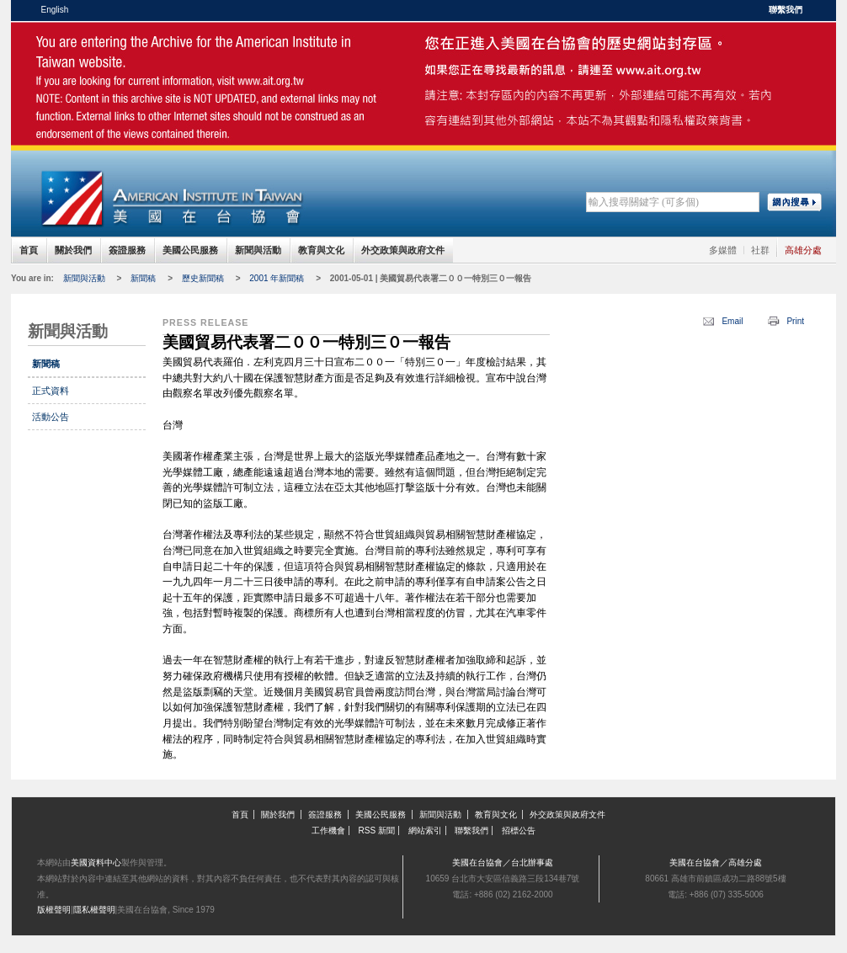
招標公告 (518, 830)
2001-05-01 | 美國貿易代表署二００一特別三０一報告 (431, 278)
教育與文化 (321, 250)
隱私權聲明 (94, 909)
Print (795, 321)
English (55, 9)
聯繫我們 (785, 9)
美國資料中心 (96, 862)
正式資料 (50, 391)
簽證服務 (127, 250)
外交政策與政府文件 (403, 250)
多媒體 (723, 250)
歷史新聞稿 (203, 278)
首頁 (28, 250)
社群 (760, 250)
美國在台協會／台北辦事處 (502, 862)
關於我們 (73, 250)
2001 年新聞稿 (276, 278)
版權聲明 (54, 909)
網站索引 (425, 830)
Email (732, 321)
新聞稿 (143, 278)
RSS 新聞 (377, 830)
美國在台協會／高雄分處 (715, 862)
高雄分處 (803, 250)
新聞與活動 (258, 250)
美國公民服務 (190, 250)
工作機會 (328, 830)
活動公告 (50, 417)
